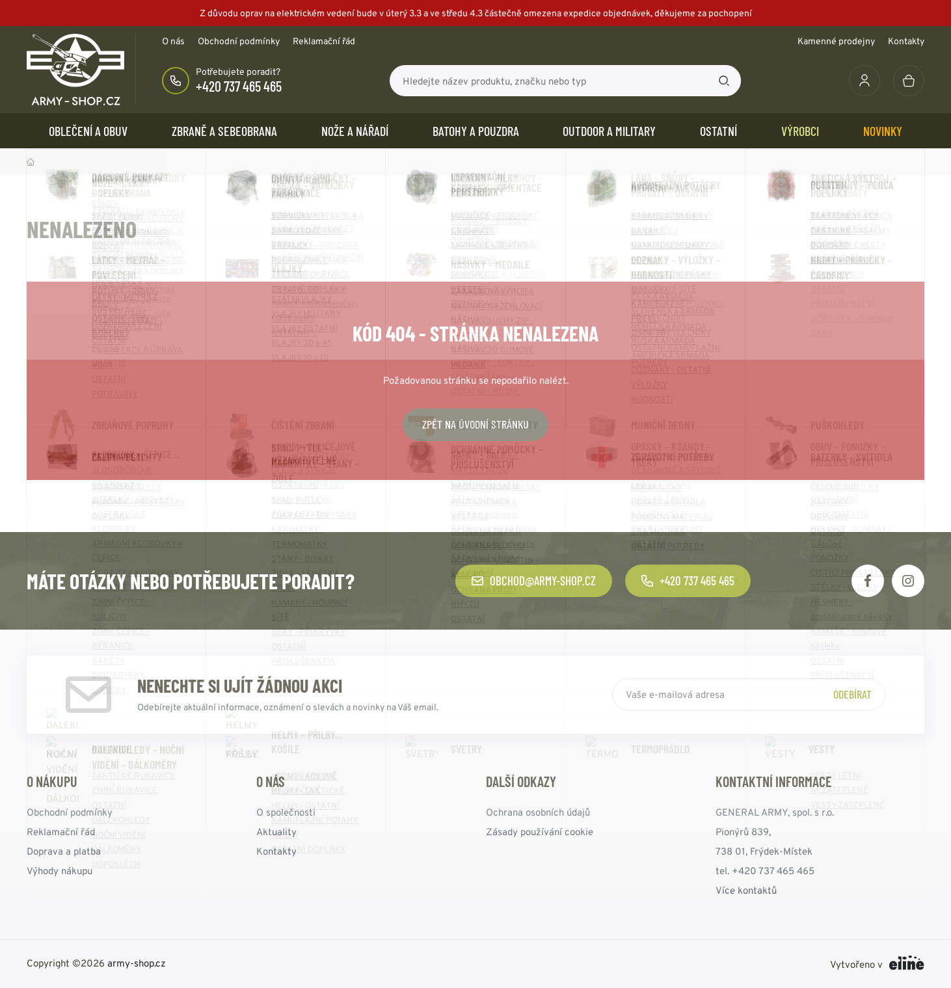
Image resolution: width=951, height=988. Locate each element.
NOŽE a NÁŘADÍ (354, 131)
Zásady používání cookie (539, 831)
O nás (173, 41)
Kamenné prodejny (836, 41)
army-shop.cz (136, 962)
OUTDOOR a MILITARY (609, 131)
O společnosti (285, 812)
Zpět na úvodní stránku (475, 424)
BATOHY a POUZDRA (476, 131)
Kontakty (906, 41)
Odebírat (852, 694)
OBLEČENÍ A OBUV (88, 131)
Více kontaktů (746, 890)
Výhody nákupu (59, 870)
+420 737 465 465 (239, 85)
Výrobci (800, 131)
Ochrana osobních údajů (538, 812)
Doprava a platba (64, 851)
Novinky (882, 131)
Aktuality (276, 831)
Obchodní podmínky (239, 41)
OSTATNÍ (718, 131)
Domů (30, 162)
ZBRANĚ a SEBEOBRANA (224, 131)
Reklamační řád (324, 41)
